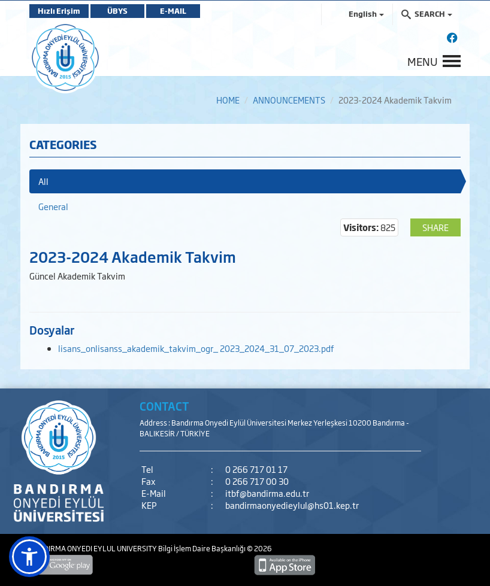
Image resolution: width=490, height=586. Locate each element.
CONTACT (164, 406)
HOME (228, 99)
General (53, 206)
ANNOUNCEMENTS (289, 99)
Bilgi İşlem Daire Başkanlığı (202, 548)
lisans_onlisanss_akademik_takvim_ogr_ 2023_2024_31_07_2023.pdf (196, 348)
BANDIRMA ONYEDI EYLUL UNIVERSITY (93, 548)
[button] (29, 556)
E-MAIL (173, 10)
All (43, 181)
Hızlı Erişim (59, 10)
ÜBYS (117, 10)
